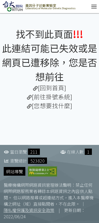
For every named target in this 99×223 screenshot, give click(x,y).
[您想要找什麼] (52, 105)
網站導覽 (14, 171)
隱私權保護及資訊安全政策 (29, 210)
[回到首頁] (52, 87)
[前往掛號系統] (52, 96)
